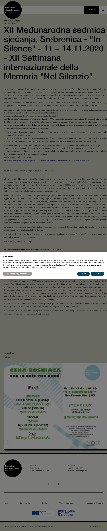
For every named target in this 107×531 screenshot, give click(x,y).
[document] (53, 261)
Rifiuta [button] (83, 274)
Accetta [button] (97, 274)
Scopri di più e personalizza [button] (17, 274)
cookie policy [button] (19, 263)
